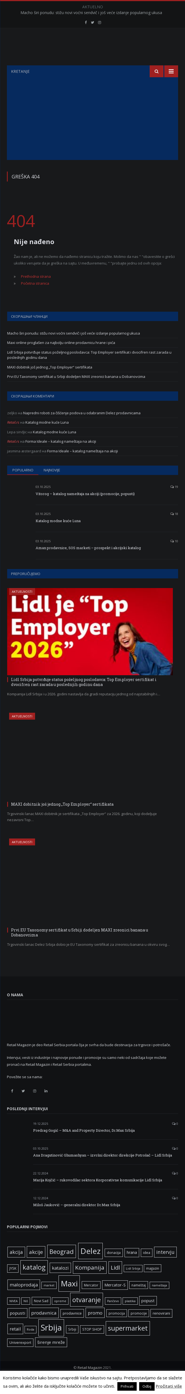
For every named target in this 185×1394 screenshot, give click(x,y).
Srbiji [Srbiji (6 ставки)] (72, 1343)
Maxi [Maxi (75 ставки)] (69, 1297)
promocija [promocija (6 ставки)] (117, 1327)
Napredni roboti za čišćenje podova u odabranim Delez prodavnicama (82, 426)
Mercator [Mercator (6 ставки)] (91, 1299)
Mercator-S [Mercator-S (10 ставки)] (115, 1298)
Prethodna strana (36, 290)
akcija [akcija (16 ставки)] (16, 1265)
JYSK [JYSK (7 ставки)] (12, 1282)
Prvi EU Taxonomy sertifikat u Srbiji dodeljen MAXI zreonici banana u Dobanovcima (76, 390)
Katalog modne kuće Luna (47, 436)
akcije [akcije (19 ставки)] (36, 1265)
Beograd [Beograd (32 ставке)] (61, 1265)
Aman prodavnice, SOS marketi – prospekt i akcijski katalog (88, 561)
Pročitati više (169, 1386)
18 (174, 527)
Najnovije (52, 483)
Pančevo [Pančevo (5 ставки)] (113, 1315)
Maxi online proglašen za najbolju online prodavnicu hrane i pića (61, 356)
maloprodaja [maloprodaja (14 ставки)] (24, 1298)
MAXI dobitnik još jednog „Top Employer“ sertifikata (49, 380)
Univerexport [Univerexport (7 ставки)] (20, 1356)
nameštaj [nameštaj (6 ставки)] (138, 1299)
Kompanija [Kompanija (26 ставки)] (89, 1281)
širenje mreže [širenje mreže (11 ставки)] (51, 1356)
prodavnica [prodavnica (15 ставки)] (44, 1326)
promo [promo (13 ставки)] (95, 1326)
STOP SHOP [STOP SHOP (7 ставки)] (92, 1343)
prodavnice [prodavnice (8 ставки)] (72, 1326)
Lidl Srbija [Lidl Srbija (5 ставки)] (133, 1282)
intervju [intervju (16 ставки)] (165, 1265)
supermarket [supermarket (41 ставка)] (128, 1341)
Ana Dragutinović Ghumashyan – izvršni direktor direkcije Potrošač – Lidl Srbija (102, 1168)
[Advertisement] (92, 132)
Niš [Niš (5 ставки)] (25, 1315)
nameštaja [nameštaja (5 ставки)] (159, 1299)
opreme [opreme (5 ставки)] (60, 1315)
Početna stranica (35, 297)
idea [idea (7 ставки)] (146, 1266)
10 (174, 555)
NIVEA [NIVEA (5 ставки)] (13, 1315)
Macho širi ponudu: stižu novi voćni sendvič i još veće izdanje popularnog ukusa (91, 12)
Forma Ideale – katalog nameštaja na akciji (60, 455)
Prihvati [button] (127, 1386)
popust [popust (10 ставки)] (148, 1314)
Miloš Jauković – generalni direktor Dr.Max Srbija (76, 1218)
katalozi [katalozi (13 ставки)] (60, 1281)
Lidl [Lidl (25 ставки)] (115, 1281)
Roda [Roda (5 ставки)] (30, 1343)
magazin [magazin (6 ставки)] (152, 1282)
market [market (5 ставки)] (49, 1299)
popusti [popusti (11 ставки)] (17, 1326)
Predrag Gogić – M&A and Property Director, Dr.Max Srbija (84, 1144)
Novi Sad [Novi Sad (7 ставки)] (41, 1314)
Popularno (22, 483)
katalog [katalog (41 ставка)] (34, 1281)
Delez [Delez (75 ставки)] (90, 1264)
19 (174, 500)
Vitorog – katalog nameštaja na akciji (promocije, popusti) (85, 507)
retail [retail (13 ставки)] (15, 1342)
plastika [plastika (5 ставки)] (130, 1315)
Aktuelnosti (22, 605)
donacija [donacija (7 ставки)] (114, 1266)
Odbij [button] (146, 1386)
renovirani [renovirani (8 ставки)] (161, 1326)
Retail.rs (13, 436)
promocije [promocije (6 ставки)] (139, 1327)
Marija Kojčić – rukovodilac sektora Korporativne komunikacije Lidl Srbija (97, 1193)
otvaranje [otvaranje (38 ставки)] (86, 1313)
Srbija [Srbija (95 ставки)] (51, 1341)
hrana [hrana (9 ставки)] (132, 1266)
